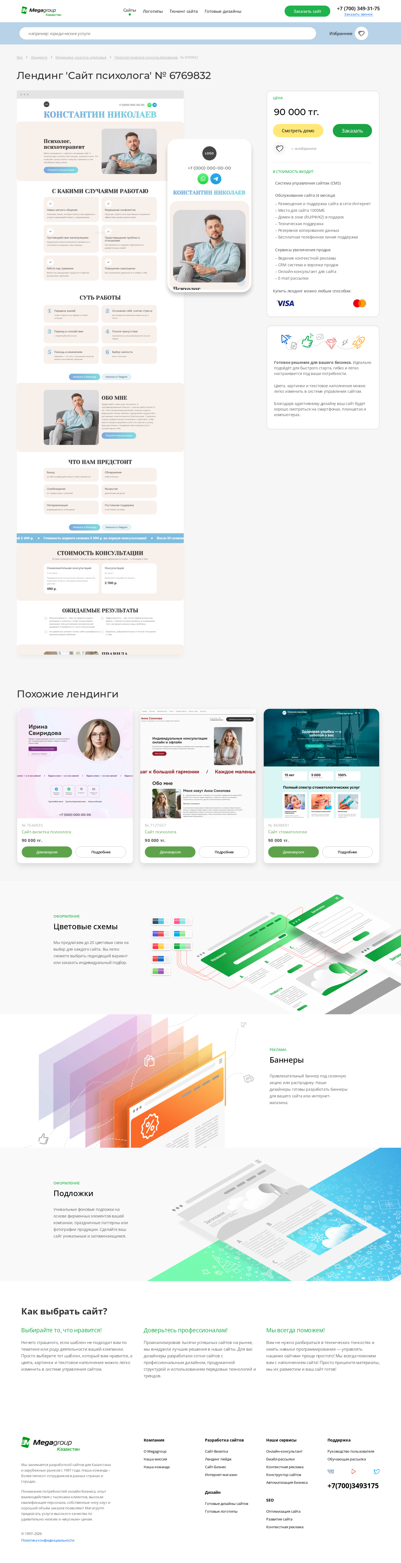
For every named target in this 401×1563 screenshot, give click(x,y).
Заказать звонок (358, 14)
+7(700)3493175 (353, 1485)
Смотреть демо (298, 131)
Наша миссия (155, 1459)
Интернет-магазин (221, 1474)
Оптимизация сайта (283, 1511)
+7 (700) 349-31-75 (358, 8)
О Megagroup (155, 1451)
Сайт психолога (160, 831)
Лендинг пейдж (218, 1459)
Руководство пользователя (350, 1451)
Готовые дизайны (223, 11)
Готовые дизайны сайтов (226, 1503)
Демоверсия (46, 851)
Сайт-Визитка (216, 1451)
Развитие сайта (279, 1519)
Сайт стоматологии (287, 831)
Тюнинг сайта (184, 11)
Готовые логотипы (221, 1511)
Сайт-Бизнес (215, 1466)
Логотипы (153, 11)
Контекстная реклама (285, 1466)
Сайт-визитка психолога (46, 831)
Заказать (352, 130)
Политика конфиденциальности (47, 1540)
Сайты (129, 10)
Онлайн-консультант (284, 1451)
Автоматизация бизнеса (287, 1482)
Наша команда (157, 1466)
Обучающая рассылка (346, 1459)
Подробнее (100, 851)
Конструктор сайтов (283, 1474)
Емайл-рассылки (280, 1459)
